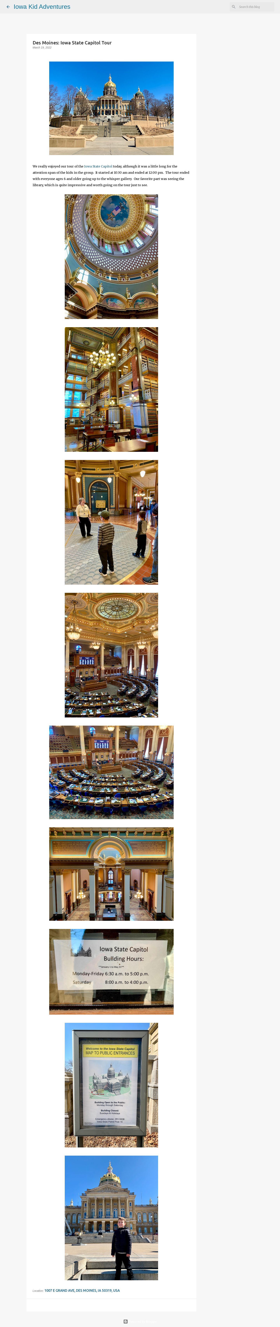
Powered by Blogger (140, 1321)
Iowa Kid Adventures (42, 6)
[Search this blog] (253, 6)
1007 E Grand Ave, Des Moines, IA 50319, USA (82, 1290)
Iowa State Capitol (98, 166)
